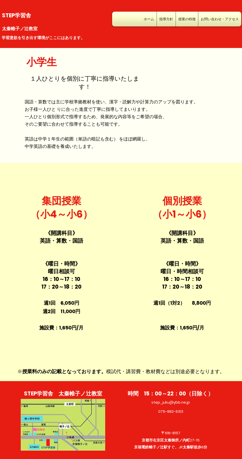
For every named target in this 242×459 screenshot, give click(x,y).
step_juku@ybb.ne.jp (170, 402)
